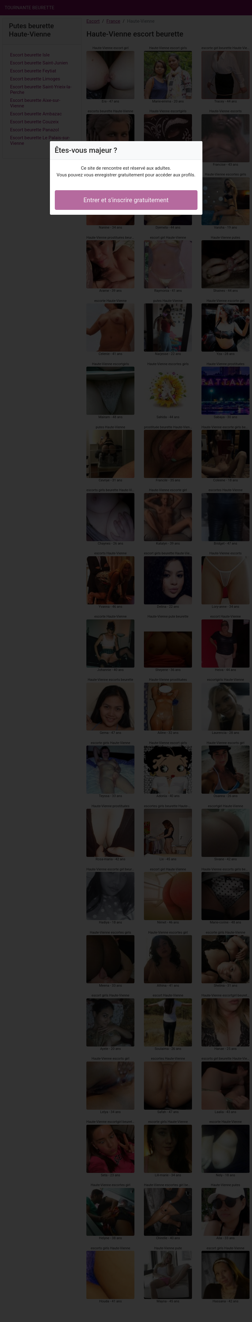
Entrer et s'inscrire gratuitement (125, 200)
